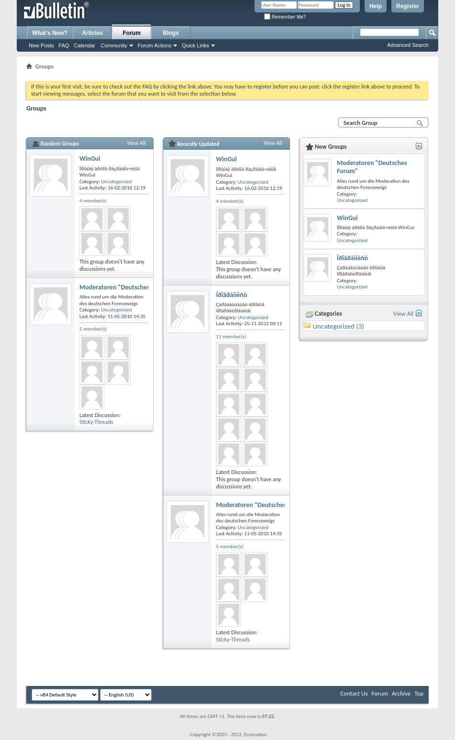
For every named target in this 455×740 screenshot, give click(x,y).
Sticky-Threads (96, 422)
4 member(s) (93, 201)
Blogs (171, 33)
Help (375, 6)
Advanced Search (408, 45)
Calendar (85, 45)
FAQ (64, 45)
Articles (92, 33)
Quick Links (195, 45)
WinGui (89, 159)
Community (113, 45)
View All (136, 143)
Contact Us (353, 693)
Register (407, 6)
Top (418, 693)
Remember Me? (285, 17)
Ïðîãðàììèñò (231, 295)
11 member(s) (231, 336)
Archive (401, 693)
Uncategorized (116, 181)
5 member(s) (93, 329)
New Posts (41, 45)
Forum (132, 33)
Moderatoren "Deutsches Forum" (125, 287)
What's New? (49, 33)
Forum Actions (154, 45)
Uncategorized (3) (338, 326)
